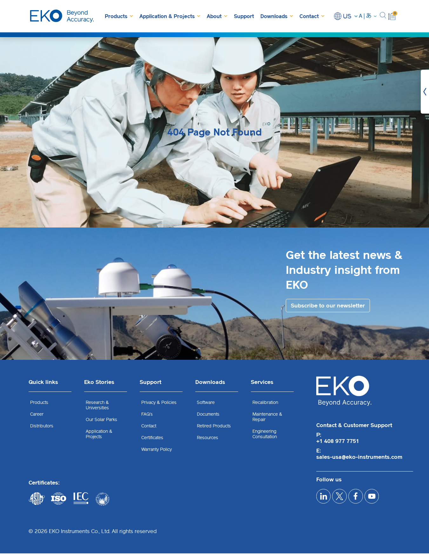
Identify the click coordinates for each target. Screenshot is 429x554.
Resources (207, 438)
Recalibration (265, 403)
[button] (383, 16)
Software (206, 403)
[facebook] (365, 499)
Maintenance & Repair (267, 417)
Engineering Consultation (264, 434)
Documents (208, 415)
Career (37, 415)
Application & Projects (169, 16)
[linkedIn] (325, 499)
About (217, 16)
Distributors (41, 426)
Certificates (152, 438)
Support (244, 16)
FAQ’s (147, 415)
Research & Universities (97, 405)
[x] (345, 499)
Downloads (276, 16)
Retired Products (214, 426)
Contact (312, 16)
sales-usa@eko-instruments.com (359, 457)
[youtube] (384, 499)
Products (119, 16)
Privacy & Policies (159, 403)
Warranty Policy (156, 450)
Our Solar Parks (101, 420)
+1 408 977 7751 (337, 442)
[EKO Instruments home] (62, 16)
